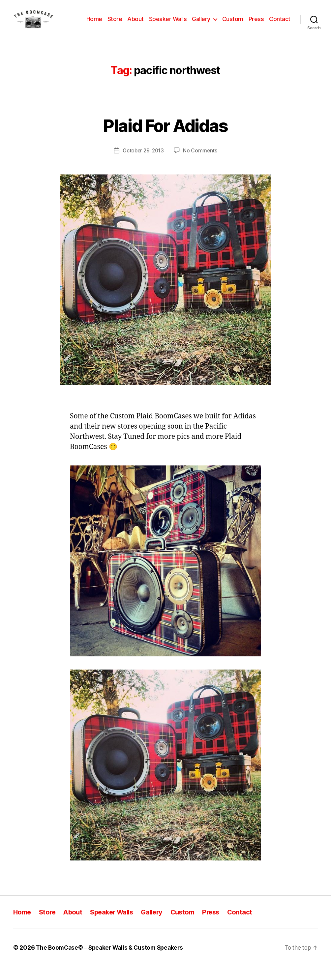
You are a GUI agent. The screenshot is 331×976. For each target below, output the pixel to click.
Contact (279, 28)
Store (141, 18)
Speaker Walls (194, 18)
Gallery (228, 18)
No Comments (201, 160)
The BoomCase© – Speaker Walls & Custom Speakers (112, 957)
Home (121, 18)
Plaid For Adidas (165, 134)
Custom (259, 18)
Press (282, 18)
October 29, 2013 (143, 160)
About (162, 18)
